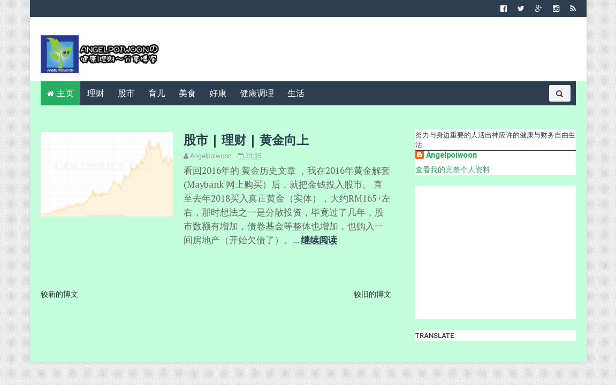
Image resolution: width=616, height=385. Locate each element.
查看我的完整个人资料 (452, 169)
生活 (296, 93)
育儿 (156, 93)
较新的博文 (59, 294)
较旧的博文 (372, 294)
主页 (65, 93)
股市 (126, 93)
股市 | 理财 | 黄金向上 (246, 139)
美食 (187, 93)
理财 (95, 93)
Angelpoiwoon (451, 155)
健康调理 (257, 93)
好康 (217, 93)
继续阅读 (319, 240)
